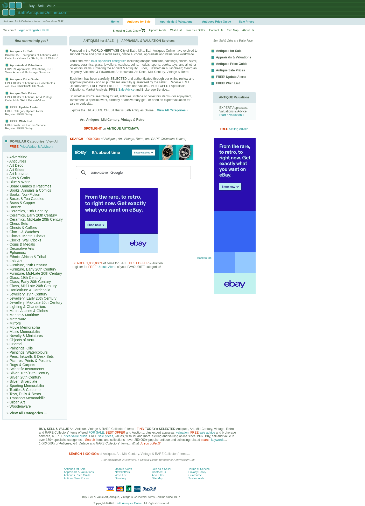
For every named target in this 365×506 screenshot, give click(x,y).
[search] (132, 173)
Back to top (204, 257)
